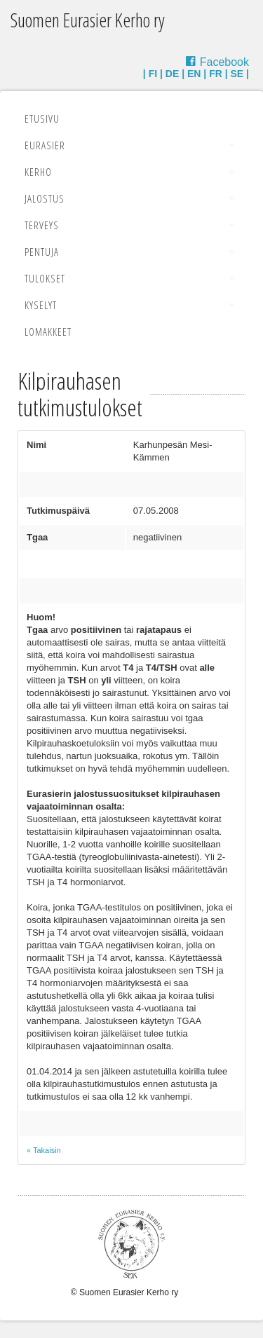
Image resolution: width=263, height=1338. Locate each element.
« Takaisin (44, 1150)
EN (194, 73)
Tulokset (45, 278)
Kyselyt (41, 305)
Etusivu (42, 118)
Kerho (38, 172)
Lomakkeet (48, 332)
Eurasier (45, 145)
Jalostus (45, 198)
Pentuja (42, 252)
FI (153, 73)
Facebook (224, 62)
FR (215, 73)
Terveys (42, 225)
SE (237, 73)
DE (172, 73)
